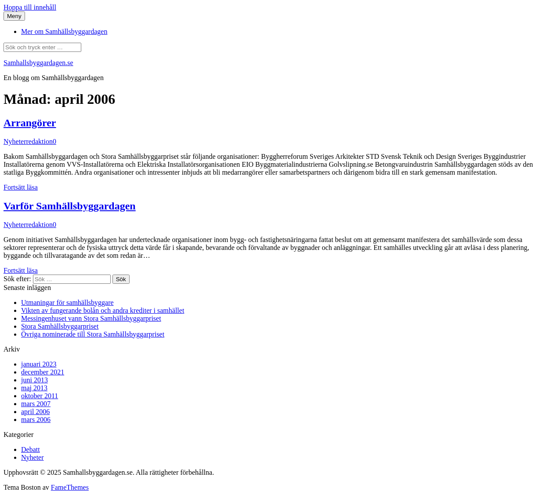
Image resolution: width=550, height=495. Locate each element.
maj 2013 (34, 388)
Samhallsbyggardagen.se (38, 62)
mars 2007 (36, 403)
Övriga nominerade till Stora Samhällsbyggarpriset (92, 334)
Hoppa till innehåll (30, 7)
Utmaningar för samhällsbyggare (67, 302)
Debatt (30, 449)
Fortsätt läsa (21, 187)
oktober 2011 (39, 396)
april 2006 (35, 411)
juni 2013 (34, 380)
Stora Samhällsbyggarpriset (59, 326)
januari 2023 (38, 364)
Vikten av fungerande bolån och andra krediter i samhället (102, 310)
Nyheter (15, 141)
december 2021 (42, 372)
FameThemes (70, 487)
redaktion (39, 141)
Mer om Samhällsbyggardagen (64, 31)
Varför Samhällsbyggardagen (70, 206)
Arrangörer (30, 122)
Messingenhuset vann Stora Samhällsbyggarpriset (91, 318)
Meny (14, 16)
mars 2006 (36, 419)
